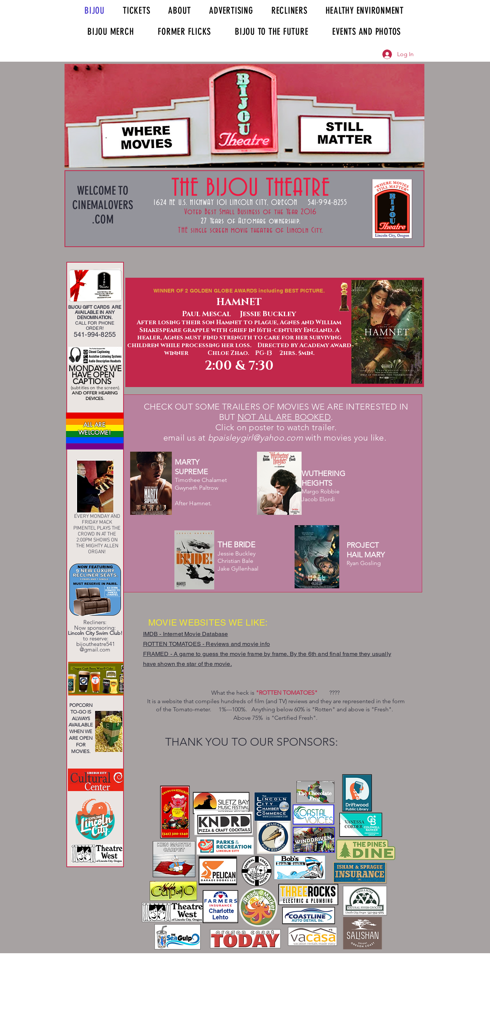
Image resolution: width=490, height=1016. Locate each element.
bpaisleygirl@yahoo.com (255, 438)
